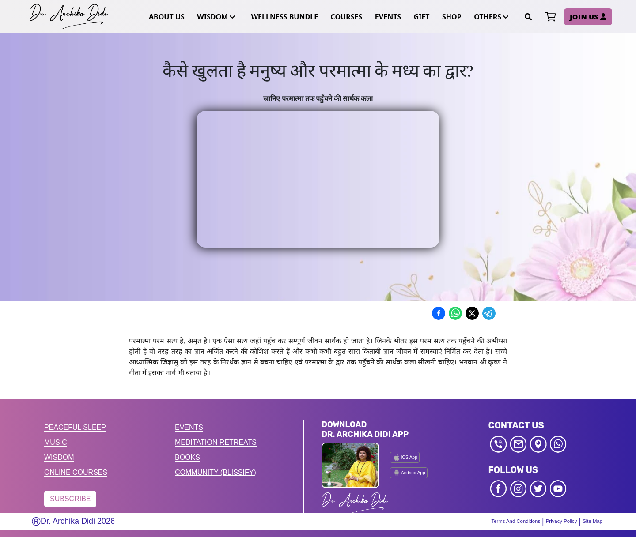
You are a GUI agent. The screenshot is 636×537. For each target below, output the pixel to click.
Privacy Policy (556, 521)
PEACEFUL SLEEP (75, 427)
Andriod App (408, 472)
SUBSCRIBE (70, 499)
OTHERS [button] (490, 17)
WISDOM (59, 457)
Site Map (591, 521)
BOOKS (187, 457)
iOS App (404, 457)
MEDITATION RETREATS (216, 442)
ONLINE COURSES (75, 472)
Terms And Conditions (505, 521)
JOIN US (588, 17)
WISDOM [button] (215, 17)
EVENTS (189, 427)
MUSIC (55, 442)
